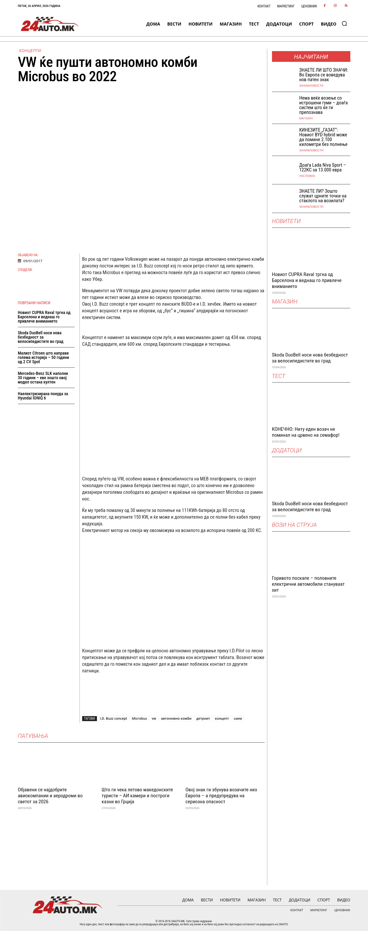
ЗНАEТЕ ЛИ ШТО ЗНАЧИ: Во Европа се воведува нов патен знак (323, 74)
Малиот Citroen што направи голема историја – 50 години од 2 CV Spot (43, 357)
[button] (344, 23)
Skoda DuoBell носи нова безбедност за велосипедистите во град (41, 337)
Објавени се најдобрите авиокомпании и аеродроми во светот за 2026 (50, 795)
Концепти (30, 51)
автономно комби (176, 718)
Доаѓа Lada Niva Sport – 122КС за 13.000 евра (322, 167)
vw (154, 718)
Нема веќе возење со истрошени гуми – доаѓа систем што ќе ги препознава (323, 105)
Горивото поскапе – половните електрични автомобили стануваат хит (308, 584)
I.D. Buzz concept (113, 718)
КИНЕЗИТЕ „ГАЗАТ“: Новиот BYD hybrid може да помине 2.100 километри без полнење (323, 137)
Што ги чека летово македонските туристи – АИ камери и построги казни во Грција (137, 795)
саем (238, 718)
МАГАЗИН (306, 118)
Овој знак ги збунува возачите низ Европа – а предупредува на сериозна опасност (221, 795)
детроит (203, 718)
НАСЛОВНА (307, 176)
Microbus (139, 718)
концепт (222, 718)
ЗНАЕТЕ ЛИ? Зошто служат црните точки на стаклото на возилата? (323, 195)
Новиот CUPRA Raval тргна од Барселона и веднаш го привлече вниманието (44, 317)
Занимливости (311, 85)
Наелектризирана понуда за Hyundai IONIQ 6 (43, 396)
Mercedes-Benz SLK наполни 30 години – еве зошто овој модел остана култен (43, 378)
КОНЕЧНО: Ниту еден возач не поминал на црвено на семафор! (306, 432)
